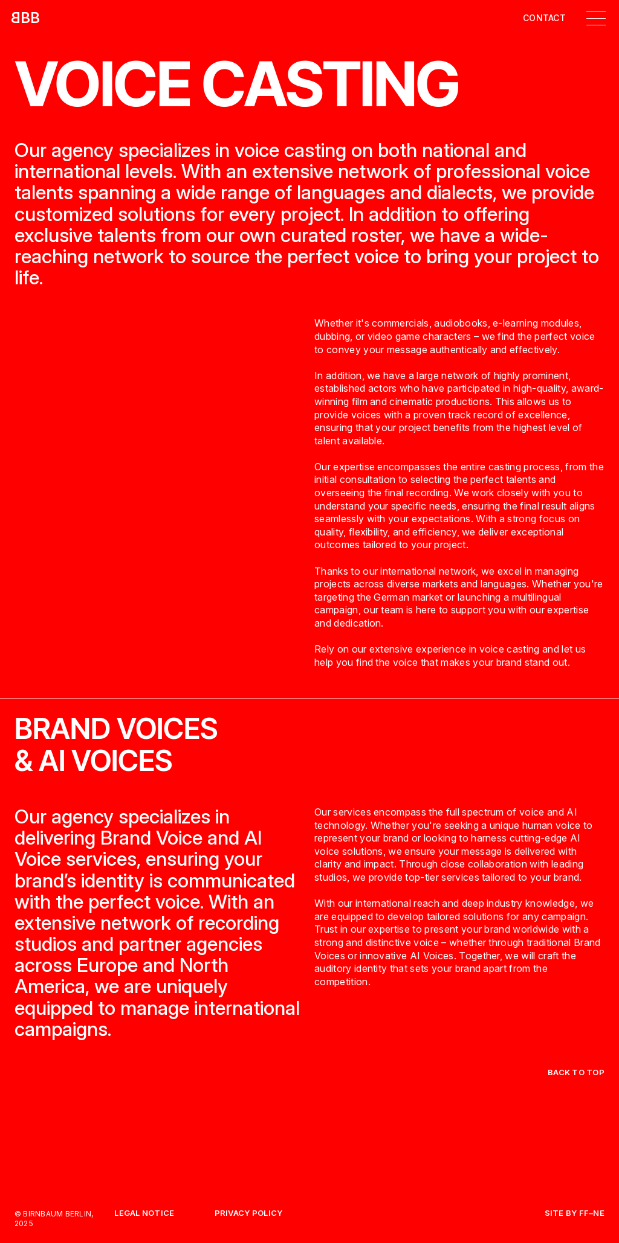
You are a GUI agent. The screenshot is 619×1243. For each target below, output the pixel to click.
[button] (596, 18)
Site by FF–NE (574, 1213)
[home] (25, 18)
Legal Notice (144, 1213)
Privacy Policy (249, 1213)
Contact (544, 18)
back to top (576, 1072)
